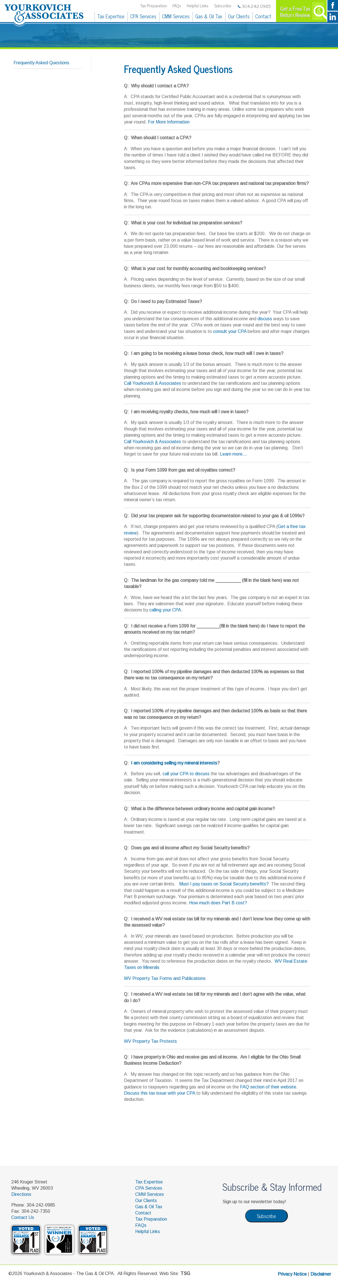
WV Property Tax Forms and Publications (165, 978)
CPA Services (143, 16)
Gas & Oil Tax (208, 16)
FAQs (176, 5)
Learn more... (233, 454)
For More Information (169, 122)
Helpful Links (197, 5)
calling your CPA (165, 610)
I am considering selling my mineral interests (174, 763)
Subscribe (222, 5)
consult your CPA (229, 331)
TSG (185, 1273)
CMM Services (176, 16)
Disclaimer (320, 1274)
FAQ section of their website (268, 1086)
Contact (263, 16)
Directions (21, 1194)
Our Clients (239, 16)
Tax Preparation (153, 5)
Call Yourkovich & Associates (152, 383)
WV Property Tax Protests (150, 1041)
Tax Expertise (110, 16)
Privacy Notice (292, 1274)
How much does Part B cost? (218, 902)
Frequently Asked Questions (41, 62)
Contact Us (22, 1217)
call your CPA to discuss (186, 773)
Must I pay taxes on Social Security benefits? (224, 884)
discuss (264, 318)
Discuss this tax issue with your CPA (159, 1093)
